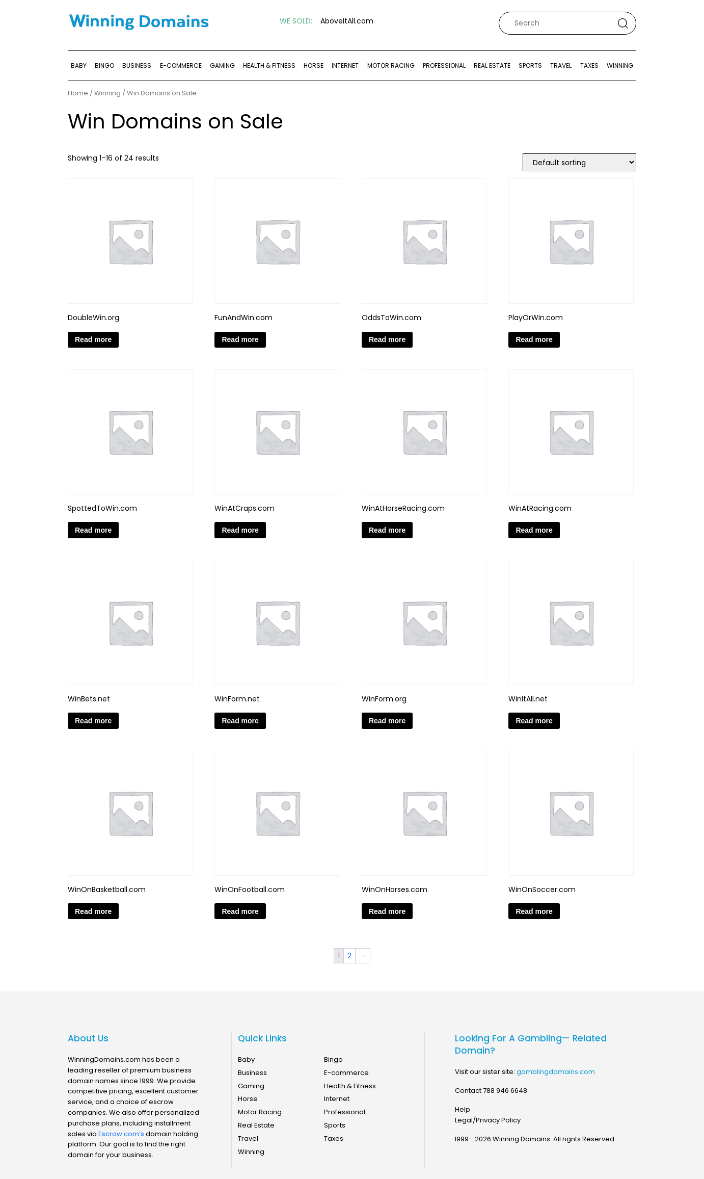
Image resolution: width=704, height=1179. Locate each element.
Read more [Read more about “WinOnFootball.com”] (240, 911)
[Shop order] (579, 162)
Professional (444, 65)
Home (78, 93)
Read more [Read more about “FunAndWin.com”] (240, 339)
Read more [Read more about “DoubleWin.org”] (93, 339)
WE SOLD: (296, 21)
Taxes (589, 65)
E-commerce (181, 65)
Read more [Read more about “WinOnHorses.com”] (387, 911)
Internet (345, 65)
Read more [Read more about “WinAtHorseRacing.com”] (387, 530)
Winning (620, 65)
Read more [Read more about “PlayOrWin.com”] (534, 339)
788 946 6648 (505, 1090)
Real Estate (492, 65)
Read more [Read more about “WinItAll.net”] (534, 721)
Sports (530, 65)
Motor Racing (391, 65)
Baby (79, 65)
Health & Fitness (269, 65)
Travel (561, 65)
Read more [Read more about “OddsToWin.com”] (387, 339)
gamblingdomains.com (556, 1072)
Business (136, 65)
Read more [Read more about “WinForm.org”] (387, 721)
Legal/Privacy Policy (488, 1120)
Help (462, 1109)
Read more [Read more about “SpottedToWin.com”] (93, 530)
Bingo (104, 65)
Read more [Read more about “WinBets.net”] (93, 721)
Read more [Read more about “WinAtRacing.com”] (534, 530)
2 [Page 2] (349, 956)
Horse (313, 65)
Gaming (222, 65)
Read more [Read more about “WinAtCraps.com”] (240, 530)
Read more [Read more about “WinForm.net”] (240, 721)
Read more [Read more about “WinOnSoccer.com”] (534, 911)
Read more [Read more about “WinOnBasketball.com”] (93, 911)
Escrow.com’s (121, 1134)
